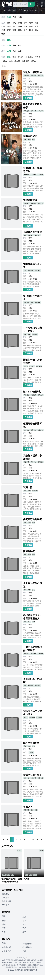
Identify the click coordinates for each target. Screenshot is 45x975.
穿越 (15, 10)
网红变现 (40, 203)
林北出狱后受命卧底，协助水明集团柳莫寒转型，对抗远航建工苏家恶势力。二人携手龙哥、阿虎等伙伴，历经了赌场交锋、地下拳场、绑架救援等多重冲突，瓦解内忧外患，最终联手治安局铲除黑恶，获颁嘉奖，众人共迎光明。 (32, 284)
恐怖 (25, 30)
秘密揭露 (39, 366)
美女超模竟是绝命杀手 (32, 106)
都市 (26, 10)
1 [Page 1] (11, 839)
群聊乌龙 (33, 462)
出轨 (33, 622)
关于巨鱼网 (6, 901)
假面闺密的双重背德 (32, 425)
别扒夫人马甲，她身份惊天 (32, 712)
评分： (25, 78)
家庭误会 (26, 76)
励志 (37, 10)
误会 (33, 590)
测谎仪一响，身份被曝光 (32, 361)
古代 (14, 45)
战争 (25, 26)
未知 (31, 752)
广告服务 (5, 905)
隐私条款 (5, 897)
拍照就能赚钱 (30, 200)
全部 (4, 10)
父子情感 (40, 462)
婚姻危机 (37, 686)
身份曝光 (32, 366)
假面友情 (40, 430)
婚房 (25, 622)
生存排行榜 (6, 947)
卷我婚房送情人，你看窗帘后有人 (32, 617)
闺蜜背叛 (26, 430)
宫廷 (14, 30)
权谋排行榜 (27, 943)
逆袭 (43, 10)
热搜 (29, 334)
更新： (25, 84)
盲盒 (25, 686)
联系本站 (5, 893)
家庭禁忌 (37, 235)
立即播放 (28, 98)
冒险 (20, 30)
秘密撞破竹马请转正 (32, 297)
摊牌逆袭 (33, 654)
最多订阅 (29, 57)
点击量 (17, 60)
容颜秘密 (26, 810)
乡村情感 (26, 175)
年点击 (37, 57)
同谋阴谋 (33, 395)
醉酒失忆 (26, 395)
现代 (20, 45)
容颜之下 (27, 806)
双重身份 (40, 111)
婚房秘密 (30, 235)
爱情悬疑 (37, 270)
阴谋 (33, 555)
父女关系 (40, 76)
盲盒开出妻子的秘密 (32, 680)
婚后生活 (26, 778)
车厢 (25, 139)
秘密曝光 (37, 302)
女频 (20, 17)
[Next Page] (37, 839)
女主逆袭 (39, 717)
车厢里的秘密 (30, 136)
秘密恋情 (35, 491)
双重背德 (33, 430)
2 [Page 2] (16, 839)
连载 (20, 51)
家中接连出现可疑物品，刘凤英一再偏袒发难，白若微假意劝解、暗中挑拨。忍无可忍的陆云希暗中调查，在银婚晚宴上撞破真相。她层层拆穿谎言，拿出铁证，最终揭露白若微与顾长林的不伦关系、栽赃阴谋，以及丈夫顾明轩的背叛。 (33, 443)
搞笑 (31, 26)
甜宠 (32, 302)
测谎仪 (26, 366)
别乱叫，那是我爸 (32, 72)
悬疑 (33, 139)
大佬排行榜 (6, 951)
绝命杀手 (33, 111)
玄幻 (14, 26)
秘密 (29, 139)
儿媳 (25, 235)
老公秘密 (33, 778)
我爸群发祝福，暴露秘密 (32, 457)
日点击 (4, 60)
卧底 (25, 270)
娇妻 (25, 523)
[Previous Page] (8, 839)
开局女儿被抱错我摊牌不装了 (32, 648)
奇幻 (20, 26)
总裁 (3, 30)
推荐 (14, 57)
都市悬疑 (40, 395)
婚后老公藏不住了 (32, 774)
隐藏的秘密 (29, 551)
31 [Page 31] (33, 839)
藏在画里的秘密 (31, 742)
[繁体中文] (18, 889)
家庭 (9, 30)
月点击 (34, 60)
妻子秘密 (30, 686)
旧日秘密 (33, 175)
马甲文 (26, 717)
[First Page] (3, 839)
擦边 (37, 30)
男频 (14, 17)
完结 (14, 51)
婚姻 (31, 10)
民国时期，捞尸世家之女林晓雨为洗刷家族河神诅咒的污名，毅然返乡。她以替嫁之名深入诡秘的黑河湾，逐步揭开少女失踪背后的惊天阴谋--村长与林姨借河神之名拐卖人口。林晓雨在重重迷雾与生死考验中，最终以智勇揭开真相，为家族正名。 (33, 188)
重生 (37, 26)
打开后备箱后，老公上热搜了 (32, 329)
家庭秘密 (26, 462)
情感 (31, 30)
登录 (37, 4)
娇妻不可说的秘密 (32, 519)
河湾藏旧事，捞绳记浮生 (32, 169)
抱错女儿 (26, 654)
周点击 (21, 57)
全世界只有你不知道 (32, 585)
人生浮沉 (40, 175)
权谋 (9, 10)
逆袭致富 (33, 203)
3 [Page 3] (20, 839)
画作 (33, 746)
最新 (9, 57)
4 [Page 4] (24, 839)
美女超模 (26, 111)
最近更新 (25, 60)
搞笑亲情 (33, 76)
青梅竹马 (26, 302)
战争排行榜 (27, 947)
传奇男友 (30, 270)
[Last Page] (42, 839)
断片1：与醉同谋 (32, 391)
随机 (11, 60)
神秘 (29, 746)
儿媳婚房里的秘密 (32, 232)
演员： (25, 81)
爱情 (20, 10)
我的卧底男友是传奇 (32, 265)
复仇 (32, 810)
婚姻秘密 (35, 334)
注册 (42, 4)
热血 (3, 34)
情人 (29, 622)
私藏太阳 (27, 487)
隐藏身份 (32, 717)
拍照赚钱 (26, 203)
